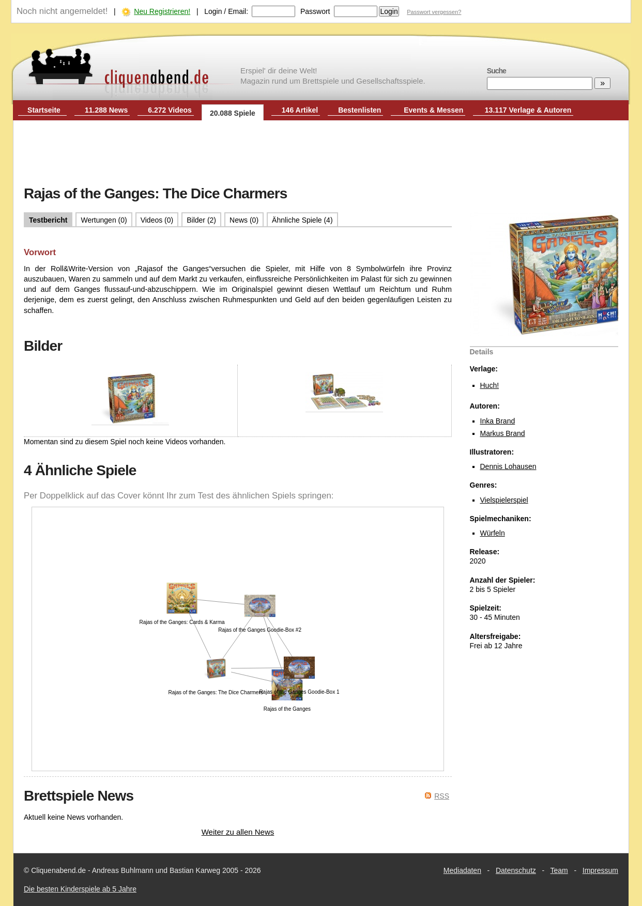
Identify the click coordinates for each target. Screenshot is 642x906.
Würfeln (492, 533)
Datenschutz (516, 870)
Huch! (489, 385)
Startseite (43, 110)
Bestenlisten (359, 110)
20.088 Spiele (232, 113)
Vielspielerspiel (504, 500)
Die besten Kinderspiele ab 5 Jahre (80, 889)
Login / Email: (226, 11)
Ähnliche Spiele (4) (302, 220)
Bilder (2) (201, 220)
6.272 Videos (170, 110)
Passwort (315, 11)
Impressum (600, 870)
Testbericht (48, 220)
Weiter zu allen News (238, 831)
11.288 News (106, 110)
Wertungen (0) (104, 220)
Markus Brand (502, 433)
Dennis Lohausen (508, 466)
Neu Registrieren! (162, 11)
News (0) (244, 220)
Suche (496, 71)
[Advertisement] (321, 154)
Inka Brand (497, 421)
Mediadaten (462, 870)
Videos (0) (157, 220)
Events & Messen (433, 110)
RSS (441, 796)
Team (559, 870)
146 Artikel (300, 110)
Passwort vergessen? (434, 12)
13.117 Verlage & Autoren (528, 110)
